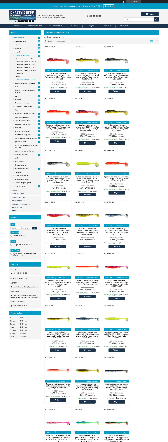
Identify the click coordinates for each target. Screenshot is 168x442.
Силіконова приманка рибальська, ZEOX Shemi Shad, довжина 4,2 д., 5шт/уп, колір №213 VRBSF (87, 179)
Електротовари (20, 186)
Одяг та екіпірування (22, 117)
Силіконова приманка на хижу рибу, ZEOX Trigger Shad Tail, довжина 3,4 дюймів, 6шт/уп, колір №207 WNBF (58, 335)
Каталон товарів (18, 38)
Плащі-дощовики (20, 165)
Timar (50, 381)
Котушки (18, 45)
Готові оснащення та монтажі (25, 83)
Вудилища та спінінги (22, 120)
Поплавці (18, 99)
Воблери (18, 48)
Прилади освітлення (22, 169)
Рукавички (18, 172)
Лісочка (89, 375)
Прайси (14, 190)
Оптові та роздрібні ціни (19, 375)
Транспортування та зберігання (26, 138)
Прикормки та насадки (22, 103)
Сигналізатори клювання (23, 106)
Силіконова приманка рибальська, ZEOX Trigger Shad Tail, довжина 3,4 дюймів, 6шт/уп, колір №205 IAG (115, 335)
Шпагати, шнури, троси (23, 183)
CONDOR (52, 372)
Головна (17, 26)
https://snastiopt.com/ (20, 278)
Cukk (50, 378)
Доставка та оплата (19, 201)
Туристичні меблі (20, 142)
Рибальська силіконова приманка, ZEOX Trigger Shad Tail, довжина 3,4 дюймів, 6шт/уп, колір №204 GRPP (145, 335)
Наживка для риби (93, 381)
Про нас (107, 26)
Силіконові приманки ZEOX (25, 79)
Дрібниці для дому (21, 154)
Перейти (109, 6)
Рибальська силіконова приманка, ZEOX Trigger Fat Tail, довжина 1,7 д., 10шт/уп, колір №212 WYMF (87, 128)
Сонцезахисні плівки (22, 179)
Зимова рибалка (20, 41)
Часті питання (17, 207)
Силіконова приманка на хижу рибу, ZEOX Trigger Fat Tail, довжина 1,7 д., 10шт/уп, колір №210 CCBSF (145, 128)
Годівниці (18, 127)
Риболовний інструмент (23, 135)
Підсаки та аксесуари (22, 131)
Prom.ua (95, 437)
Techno (51, 384)
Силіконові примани (94, 372)
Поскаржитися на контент (99, 440)
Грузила (17, 96)
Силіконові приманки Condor (26, 62)
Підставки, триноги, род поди (25, 113)
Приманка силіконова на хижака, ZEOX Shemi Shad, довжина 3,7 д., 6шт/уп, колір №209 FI (116, 282)
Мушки (18, 76)
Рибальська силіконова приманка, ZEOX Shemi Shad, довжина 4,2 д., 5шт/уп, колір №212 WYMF (116, 179)
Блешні (17, 52)
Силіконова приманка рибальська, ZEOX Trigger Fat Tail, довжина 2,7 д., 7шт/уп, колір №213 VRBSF (57, 76)
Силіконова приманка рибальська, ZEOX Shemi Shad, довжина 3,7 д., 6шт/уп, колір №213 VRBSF (116, 231)
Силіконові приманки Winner (26, 59)
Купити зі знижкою (18, 197)
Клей (16, 158)
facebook (127, 372)
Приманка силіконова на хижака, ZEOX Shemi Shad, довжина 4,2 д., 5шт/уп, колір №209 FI (87, 230)
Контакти (124, 26)
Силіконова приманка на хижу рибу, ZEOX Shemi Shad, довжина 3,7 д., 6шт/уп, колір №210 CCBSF (87, 283)
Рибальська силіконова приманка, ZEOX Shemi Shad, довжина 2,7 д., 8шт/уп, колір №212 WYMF (145, 283)
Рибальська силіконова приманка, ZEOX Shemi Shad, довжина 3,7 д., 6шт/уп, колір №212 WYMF (145, 231)
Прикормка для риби (94, 378)
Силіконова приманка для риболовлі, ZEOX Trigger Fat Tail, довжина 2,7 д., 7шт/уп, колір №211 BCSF (116, 76)
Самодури (19, 73)
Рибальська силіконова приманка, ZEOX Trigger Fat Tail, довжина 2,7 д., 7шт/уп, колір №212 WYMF (87, 76)
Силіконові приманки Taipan (25, 65)
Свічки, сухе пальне (21, 176)
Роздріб (91, 26)
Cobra (51, 375)
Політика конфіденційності (117, 440)
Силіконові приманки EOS (25, 68)
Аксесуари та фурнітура (23, 124)
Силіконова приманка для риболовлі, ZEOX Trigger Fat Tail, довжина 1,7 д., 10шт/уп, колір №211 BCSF (116, 128)
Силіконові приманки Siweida (26, 70)
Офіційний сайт (16, 372)
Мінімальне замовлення (21, 204)
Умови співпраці (55, 26)
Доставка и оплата (31, 430)
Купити (59, 91)
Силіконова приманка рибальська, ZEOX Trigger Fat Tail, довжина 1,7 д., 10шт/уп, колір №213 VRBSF (58, 128)
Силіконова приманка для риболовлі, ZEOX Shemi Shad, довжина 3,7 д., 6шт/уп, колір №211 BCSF (58, 283)
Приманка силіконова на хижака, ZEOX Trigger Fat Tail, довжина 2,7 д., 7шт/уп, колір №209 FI (145, 75)
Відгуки (14, 211)
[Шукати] (156, 19)
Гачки (16, 87)
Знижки (74, 26)
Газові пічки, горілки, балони (24, 151)
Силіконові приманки (22, 55)
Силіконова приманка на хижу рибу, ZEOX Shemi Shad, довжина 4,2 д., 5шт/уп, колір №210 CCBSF (58, 231)
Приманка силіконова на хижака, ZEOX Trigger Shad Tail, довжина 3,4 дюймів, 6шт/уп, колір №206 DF (87, 335)
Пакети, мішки (19, 161)
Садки (17, 110)
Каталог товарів (35, 26)
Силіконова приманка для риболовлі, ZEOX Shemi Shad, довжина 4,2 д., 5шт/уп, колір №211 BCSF (145, 179)
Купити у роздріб (18, 194)
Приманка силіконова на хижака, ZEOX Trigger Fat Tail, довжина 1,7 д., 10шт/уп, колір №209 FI (58, 179)
